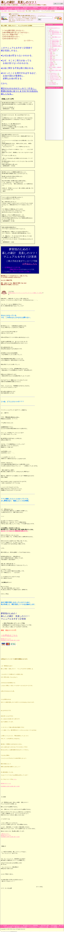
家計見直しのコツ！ (54, 31)
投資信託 (52, 64)
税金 (51, 58)
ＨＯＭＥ (5, 7)
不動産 (51, 62)
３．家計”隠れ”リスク (55, 37)
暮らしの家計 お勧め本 (55, 67)
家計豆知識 (54, 7)
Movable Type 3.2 (14, 931)
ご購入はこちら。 (5, 833)
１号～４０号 (53, 74)
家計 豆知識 (52, 50)
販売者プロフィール (6, 638)
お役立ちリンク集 (43, 9)
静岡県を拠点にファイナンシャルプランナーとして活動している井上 (25, 292)
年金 (51, 52)
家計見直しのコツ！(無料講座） (31, 7)
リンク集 (51, 82)
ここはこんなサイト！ (15, 7)
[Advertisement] (16, 909)
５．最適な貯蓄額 (54, 41)
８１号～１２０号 (54, 77)
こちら (14, 779)
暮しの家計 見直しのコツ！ (8, 11)
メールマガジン (33, 9)
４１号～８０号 (54, 76)
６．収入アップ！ (54, 43)
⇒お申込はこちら (9, 635)
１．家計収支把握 (54, 32)
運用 (51, 56)
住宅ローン (53, 55)
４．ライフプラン (54, 40)
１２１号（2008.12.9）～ (56, 79)
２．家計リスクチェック (56, 34)
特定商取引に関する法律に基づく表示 (10, 640)
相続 (51, 65)
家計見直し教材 (45, 7)
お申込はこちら (29, 264)
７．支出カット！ (54, 44)
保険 (51, 53)
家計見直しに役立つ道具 (21, 9)
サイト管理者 (54, 9)
